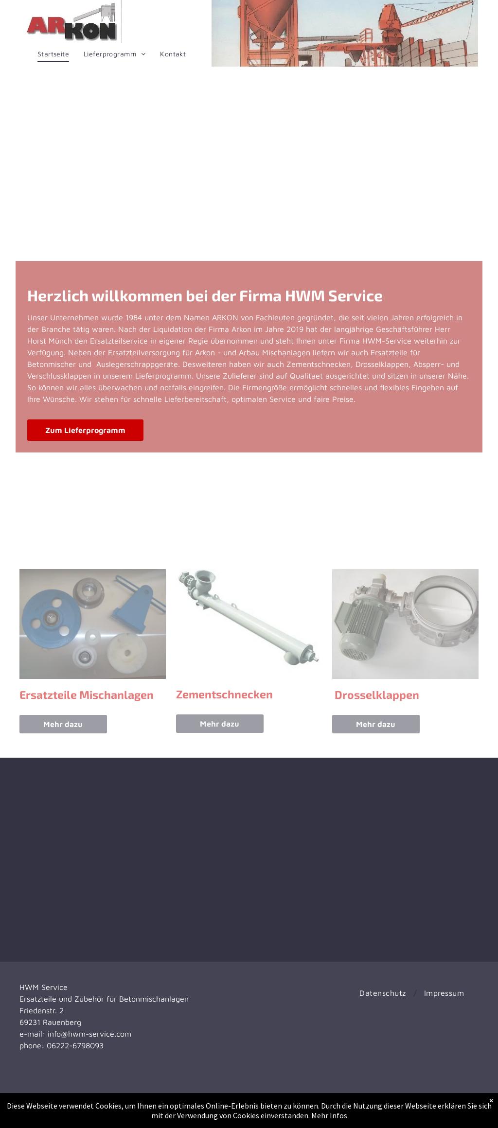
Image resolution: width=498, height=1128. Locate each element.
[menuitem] (53, 54)
